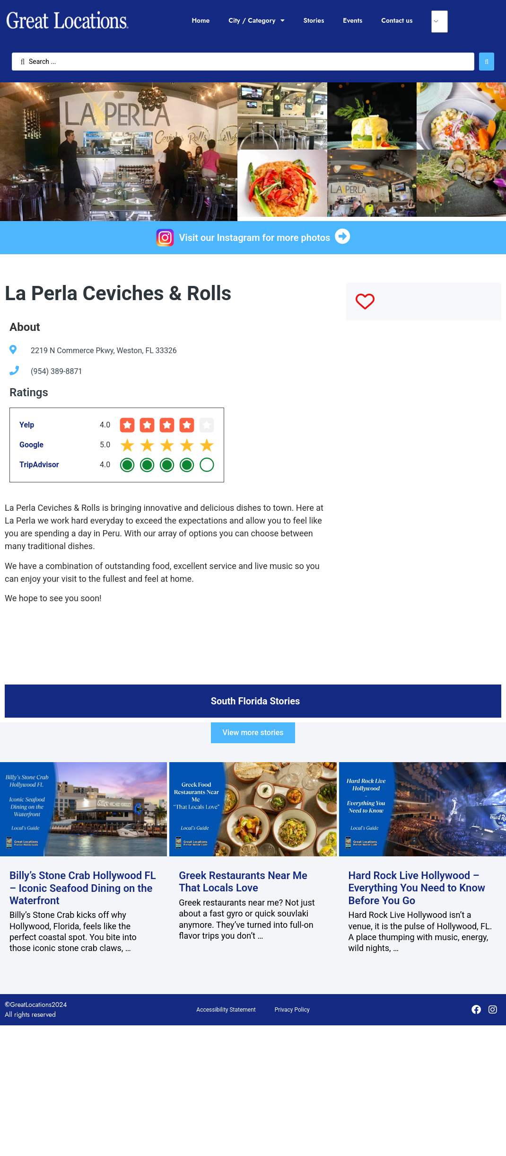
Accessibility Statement (225, 1009)
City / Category (256, 20)
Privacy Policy (292, 1009)
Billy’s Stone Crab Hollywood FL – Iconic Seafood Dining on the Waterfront (82, 888)
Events (352, 20)
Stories (314, 20)
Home (200, 20)
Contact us (396, 20)
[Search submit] (486, 62)
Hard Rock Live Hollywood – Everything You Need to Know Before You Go (417, 888)
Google (31, 444)
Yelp (26, 424)
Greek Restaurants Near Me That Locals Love (243, 882)
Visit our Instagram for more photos (255, 237)
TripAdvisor (39, 464)
